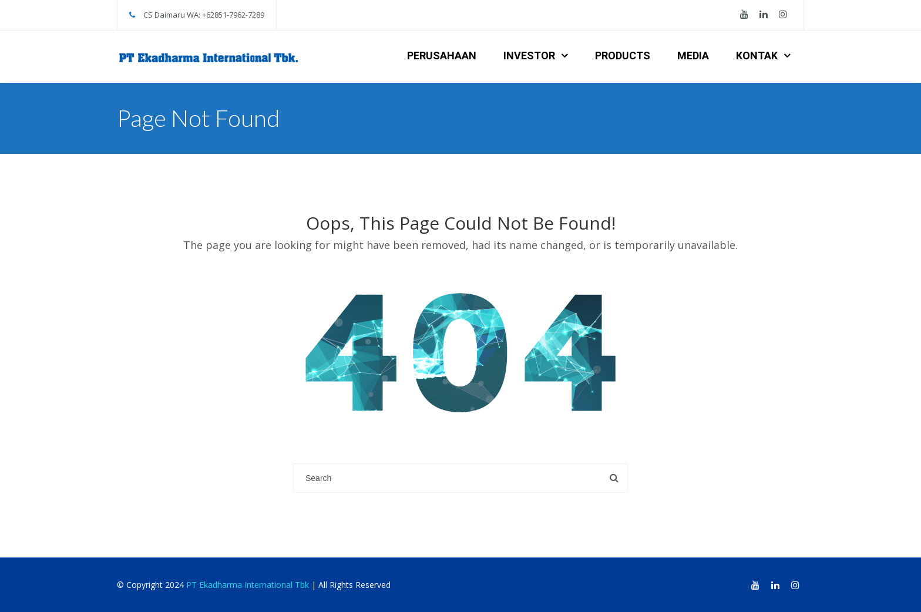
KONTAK (757, 55)
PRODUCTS (622, 55)
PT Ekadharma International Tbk (247, 584)
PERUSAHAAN (441, 55)
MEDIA (693, 55)
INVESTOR (529, 55)
